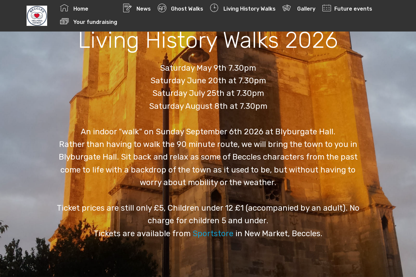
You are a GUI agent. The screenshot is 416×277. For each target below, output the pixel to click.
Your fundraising (102, 21)
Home (88, 8)
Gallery (299, 8)
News (137, 8)
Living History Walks (243, 8)
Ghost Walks (180, 8)
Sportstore (213, 233)
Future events (347, 8)
